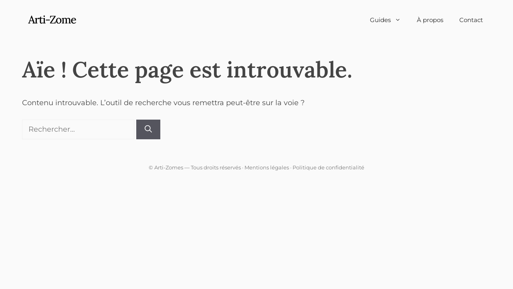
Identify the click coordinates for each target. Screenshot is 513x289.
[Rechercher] (148, 129)
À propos (430, 20)
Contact (471, 20)
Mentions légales (266, 167)
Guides (389, 20)
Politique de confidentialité (328, 167)
